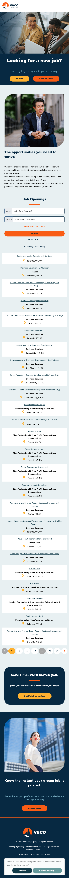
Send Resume (46, 78)
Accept (22, 870)
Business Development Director (34, 300)
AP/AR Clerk (34, 568)
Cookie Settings (47, 870)
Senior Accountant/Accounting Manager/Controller (34, 419)
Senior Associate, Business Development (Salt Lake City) (34, 375)
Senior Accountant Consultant (34, 467)
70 (50, 651)
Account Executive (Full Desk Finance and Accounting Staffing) (34, 315)
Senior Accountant (34, 616)
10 (34, 651)
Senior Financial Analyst (34, 404)
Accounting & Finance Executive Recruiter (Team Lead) (34, 554)
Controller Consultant (34, 449)
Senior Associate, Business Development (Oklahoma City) (34, 390)
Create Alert (34, 808)
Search (19, 78)
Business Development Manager (34, 268)
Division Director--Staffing (34, 330)
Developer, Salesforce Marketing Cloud (34, 539)
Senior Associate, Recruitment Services (34, 256)
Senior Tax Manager (34, 598)
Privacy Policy (24, 854)
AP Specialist (34, 583)
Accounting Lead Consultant (34, 485)
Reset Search (34, 239)
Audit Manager (34, 431)
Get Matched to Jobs (34, 696)
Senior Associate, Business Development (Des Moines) (34, 360)
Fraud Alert (35, 854)
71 (57, 651)
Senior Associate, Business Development (34, 345)
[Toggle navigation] (62, 5)
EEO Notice (45, 854)
